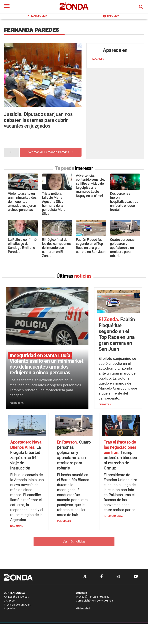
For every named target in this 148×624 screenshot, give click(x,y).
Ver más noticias (74, 541)
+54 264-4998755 (100, 600)
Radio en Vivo (37, 16)
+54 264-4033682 (97, 596)
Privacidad (83, 608)
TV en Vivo (111, 16)
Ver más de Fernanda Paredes (51, 152)
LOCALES (98, 58)
